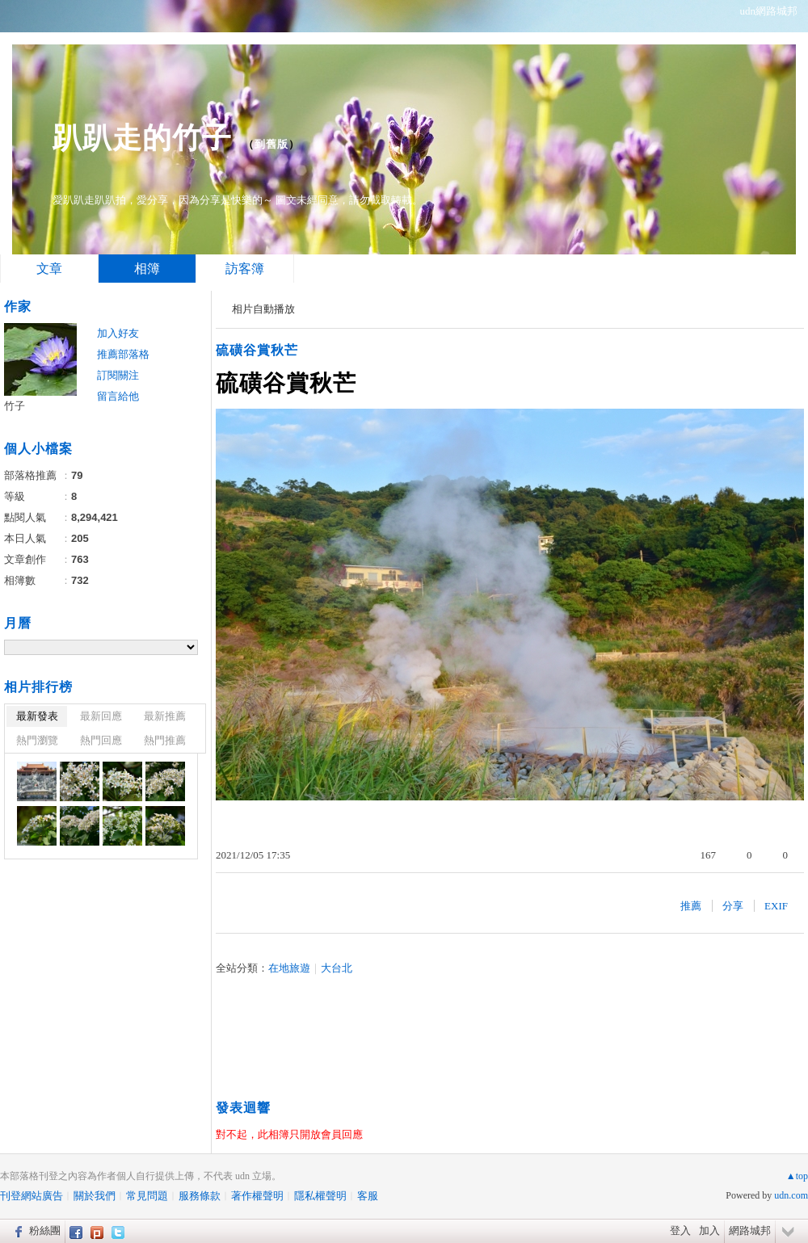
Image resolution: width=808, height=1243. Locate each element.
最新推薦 (165, 716)
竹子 (14, 406)
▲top (797, 1176)
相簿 (147, 268)
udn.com (791, 1195)
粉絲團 (45, 1230)
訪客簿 (244, 268)
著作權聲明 (257, 1196)
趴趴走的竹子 (142, 137)
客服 (367, 1196)
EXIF (776, 906)
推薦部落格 (123, 354)
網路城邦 (750, 1230)
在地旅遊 (289, 968)
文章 (49, 268)
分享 (732, 906)
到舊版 (271, 144)
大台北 (336, 968)
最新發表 (37, 716)
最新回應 (101, 716)
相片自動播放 (263, 309)
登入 (680, 1230)
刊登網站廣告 (31, 1196)
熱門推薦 (165, 740)
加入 (709, 1230)
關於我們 (95, 1196)
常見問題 (147, 1196)
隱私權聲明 (320, 1196)
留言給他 (118, 396)
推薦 (690, 906)
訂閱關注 (118, 375)
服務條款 (200, 1196)
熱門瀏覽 (37, 740)
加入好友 (118, 333)
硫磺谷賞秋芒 (257, 350)
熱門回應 (101, 740)
